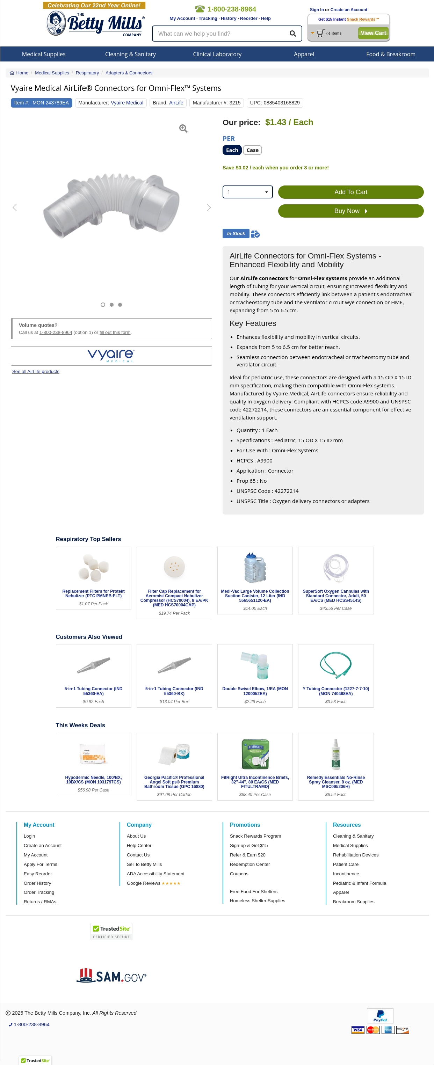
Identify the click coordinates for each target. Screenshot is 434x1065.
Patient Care (346, 864)
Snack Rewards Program (255, 836)
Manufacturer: (93, 102)
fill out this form (115, 332)
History (229, 18)
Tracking (208, 18)
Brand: (160, 102)
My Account (182, 18)
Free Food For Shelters (253, 891)
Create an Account (349, 9)
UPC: (256, 102)
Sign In (317, 9)
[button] (18, 212)
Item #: (22, 102)
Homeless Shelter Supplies (257, 900)
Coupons (239, 873)
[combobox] (248, 191)
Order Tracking (39, 892)
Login (29, 836)
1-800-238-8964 (55, 332)
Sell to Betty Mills (144, 864)
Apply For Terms (40, 864)
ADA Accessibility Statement (156, 873)
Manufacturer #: (210, 102)
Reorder (249, 18)
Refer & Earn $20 (248, 855)
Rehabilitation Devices (355, 855)
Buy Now (351, 211)
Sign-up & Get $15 (249, 845)
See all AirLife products (35, 371)
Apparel (304, 54)
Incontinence (346, 873)
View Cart (373, 33)
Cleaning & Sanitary (130, 54)
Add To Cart (351, 192)
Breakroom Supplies (354, 901)
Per (229, 138)
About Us (136, 836)
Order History (37, 883)
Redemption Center (250, 864)
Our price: (242, 122)
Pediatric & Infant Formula (359, 883)
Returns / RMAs (40, 901)
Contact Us (138, 855)
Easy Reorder (38, 873)
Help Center (139, 845)
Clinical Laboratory (217, 54)
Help (266, 18)
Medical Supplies (44, 54)
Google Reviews (143, 883)
